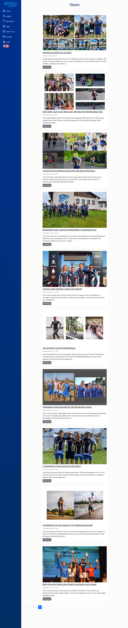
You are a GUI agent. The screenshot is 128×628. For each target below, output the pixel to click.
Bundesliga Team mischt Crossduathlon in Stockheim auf (69, 229)
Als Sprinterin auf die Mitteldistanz (59, 348)
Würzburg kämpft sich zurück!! (57, 52)
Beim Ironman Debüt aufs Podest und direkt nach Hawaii (69, 584)
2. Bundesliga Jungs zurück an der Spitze (62, 466)
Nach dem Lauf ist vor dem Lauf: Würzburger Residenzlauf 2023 (73, 111)
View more (46, 67)
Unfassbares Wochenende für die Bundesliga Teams (67, 407)
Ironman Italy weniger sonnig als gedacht (62, 289)
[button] (7, 10)
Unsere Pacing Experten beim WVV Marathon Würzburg (69, 170)
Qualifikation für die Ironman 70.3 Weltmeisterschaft (68, 525)
